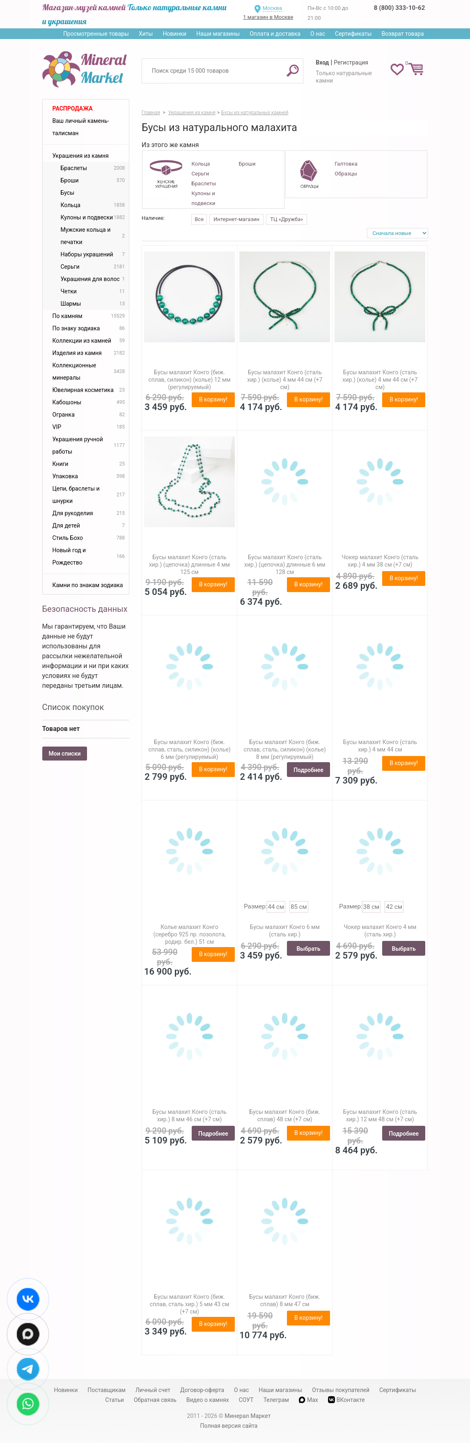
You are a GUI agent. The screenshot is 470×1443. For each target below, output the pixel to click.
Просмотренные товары (96, 33)
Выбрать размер (308, 950)
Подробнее (308, 770)
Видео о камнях (207, 1400)
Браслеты (204, 183)
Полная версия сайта (229, 1425)
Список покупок (73, 707)
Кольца (201, 164)
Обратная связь (155, 1400)
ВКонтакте (346, 1399)
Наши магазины (218, 33)
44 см (276, 907)
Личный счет (152, 1390)
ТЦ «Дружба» (286, 219)
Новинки (174, 33)
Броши (247, 164)
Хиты (146, 33)
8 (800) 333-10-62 (399, 8)
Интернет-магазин (236, 219)
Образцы (346, 174)
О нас (317, 33)
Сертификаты (353, 33)
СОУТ (246, 1400)
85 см (299, 907)
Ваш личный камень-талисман (81, 127)
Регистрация (351, 62)
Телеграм (276, 1400)
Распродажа (73, 108)
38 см (371, 907)
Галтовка (346, 164)
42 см (394, 907)
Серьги (200, 174)
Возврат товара (403, 33)
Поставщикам (106, 1390)
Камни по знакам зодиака (88, 585)
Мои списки (65, 753)
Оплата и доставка (275, 33)
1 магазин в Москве (268, 17)
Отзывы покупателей (340, 1390)
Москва (272, 8)
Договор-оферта (202, 1390)
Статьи (114, 1400)
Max (308, 1400)
